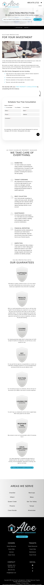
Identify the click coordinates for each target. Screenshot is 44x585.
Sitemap (18, 583)
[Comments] (21, 122)
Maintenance (32, 552)
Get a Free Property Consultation (22, 467)
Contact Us (22, 536)
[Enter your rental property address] (17, 19)
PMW (29, 581)
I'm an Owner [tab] (9, 107)
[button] (40, 2)
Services (11, 552)
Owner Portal (11, 554)
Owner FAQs (11, 549)
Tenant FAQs (32, 549)
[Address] (31, 114)
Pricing (26, 27)
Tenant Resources (32, 546)
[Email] (31, 110)
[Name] (12, 110)
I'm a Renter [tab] (18, 107)
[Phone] (12, 114)
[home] (10, 3)
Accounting (19, 27)
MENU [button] (40, 5)
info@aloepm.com (11, 572)
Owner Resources (11, 546)
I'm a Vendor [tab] (26, 107)
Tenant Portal (32, 554)
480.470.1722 (33, 2)
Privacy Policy (25, 583)
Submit (37, 19)
